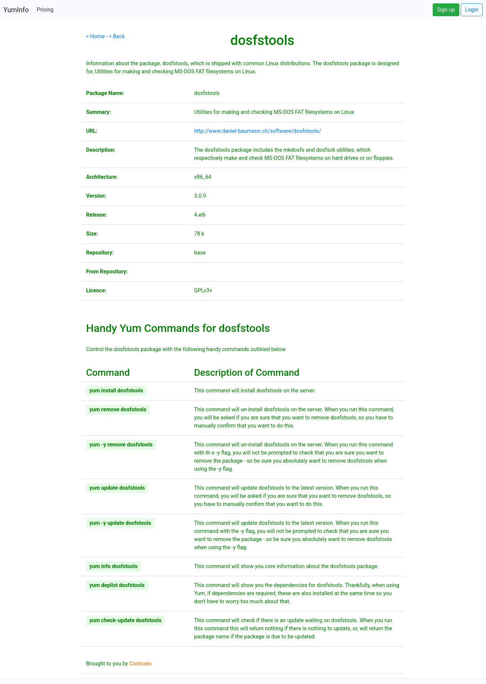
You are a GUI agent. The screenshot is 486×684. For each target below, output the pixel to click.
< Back (117, 36)
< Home (95, 36)
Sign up (446, 9)
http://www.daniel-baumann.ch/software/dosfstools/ (257, 131)
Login (471, 9)
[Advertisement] (40, 133)
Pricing (45, 9)
